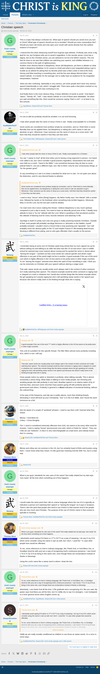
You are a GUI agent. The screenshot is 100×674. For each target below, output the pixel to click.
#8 (96, 471)
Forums (15, 15)
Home (5, 15)
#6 (96, 406)
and (35, 566)
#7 (96, 444)
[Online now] (10, 615)
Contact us (80, 667)
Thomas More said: (28, 577)
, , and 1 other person (44, 139)
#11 (96, 572)
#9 (96, 498)
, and (37, 106)
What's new (27, 15)
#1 (96, 35)
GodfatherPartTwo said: (29, 150)
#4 (96, 242)
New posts (5, 19)
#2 (96, 112)
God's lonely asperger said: (31, 528)
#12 (96, 605)
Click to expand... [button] (59, 630)
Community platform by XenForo (50, 672)
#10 (96, 523)
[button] (33, 14)
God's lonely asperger (11, 31)
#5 (96, 336)
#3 (96, 145)
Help (87, 667)
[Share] (93, 35)
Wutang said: (26, 340)
